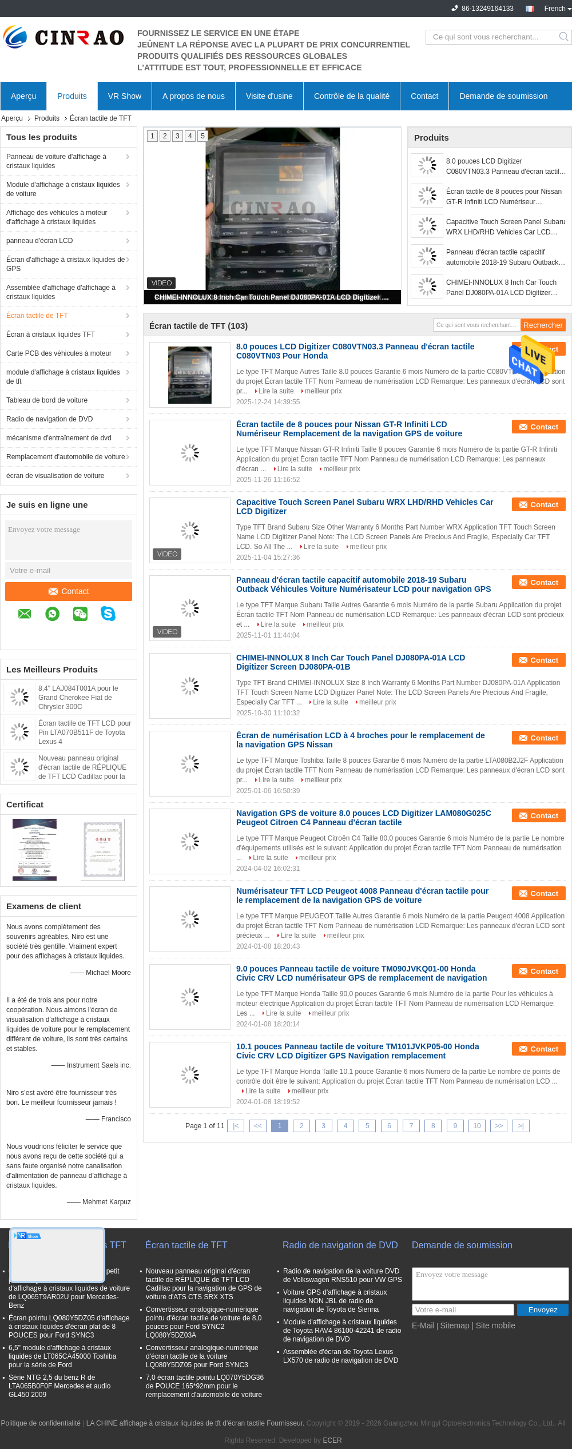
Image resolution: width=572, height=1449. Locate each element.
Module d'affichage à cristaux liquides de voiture (63, 189)
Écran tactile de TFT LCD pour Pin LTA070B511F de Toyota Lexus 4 (84, 732)
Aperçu (23, 96)
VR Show (124, 96)
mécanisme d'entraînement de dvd (59, 438)
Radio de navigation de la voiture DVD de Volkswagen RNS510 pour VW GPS (342, 1275)
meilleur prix (323, 391)
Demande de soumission (503, 96)
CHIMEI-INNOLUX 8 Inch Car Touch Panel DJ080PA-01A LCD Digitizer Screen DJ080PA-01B (273, 297)
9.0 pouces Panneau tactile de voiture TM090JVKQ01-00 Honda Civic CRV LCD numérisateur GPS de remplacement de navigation (361, 973)
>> (499, 1126)
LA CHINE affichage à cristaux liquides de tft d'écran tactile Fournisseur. (196, 1423)
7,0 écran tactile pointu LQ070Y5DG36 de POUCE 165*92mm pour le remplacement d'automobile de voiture (205, 1386)
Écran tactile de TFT (37, 316)
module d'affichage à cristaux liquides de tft (63, 376)
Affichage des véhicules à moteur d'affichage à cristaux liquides (57, 217)
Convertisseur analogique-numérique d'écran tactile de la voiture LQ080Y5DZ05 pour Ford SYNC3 (202, 1356)
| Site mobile (493, 1325)
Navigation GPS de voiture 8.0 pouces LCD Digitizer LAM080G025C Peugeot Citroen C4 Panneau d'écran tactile (363, 818)
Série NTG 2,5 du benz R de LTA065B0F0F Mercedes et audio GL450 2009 (59, 1386)
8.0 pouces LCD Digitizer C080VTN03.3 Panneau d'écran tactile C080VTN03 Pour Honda (504, 167)
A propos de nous (193, 96)
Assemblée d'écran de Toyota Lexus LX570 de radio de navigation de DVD (340, 1356)
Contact (424, 96)
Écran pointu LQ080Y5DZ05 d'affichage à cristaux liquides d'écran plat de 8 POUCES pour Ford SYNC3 (69, 1326)
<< (258, 1126)
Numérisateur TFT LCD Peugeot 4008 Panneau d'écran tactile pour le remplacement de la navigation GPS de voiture (362, 895)
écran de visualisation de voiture (55, 476)
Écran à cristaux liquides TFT (50, 335)
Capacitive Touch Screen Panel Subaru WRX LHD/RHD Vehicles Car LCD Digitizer (506, 227)
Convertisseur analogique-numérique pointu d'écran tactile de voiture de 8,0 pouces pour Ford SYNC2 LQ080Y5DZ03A (203, 1322)
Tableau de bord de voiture (47, 400)
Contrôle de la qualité (352, 96)
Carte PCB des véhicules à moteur (59, 353)
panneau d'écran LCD (39, 241)
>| (521, 1126)
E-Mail (423, 1325)
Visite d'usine (269, 96)
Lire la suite (276, 391)
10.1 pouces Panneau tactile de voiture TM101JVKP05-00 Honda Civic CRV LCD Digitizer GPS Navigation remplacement (357, 1051)
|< (236, 1126)
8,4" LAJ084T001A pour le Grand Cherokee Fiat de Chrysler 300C (78, 697)
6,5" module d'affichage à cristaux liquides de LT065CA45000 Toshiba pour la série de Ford (62, 1356)
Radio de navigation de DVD (49, 419)
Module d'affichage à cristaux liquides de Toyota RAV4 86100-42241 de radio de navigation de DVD (342, 1330)
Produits (71, 96)
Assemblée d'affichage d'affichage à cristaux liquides (61, 292)
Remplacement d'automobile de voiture (65, 457)
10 (476, 1126)
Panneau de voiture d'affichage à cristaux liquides (56, 161)
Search (565, 37)
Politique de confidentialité (40, 1423)
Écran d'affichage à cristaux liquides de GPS (65, 264)
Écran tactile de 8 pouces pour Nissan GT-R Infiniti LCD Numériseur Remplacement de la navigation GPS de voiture (504, 197)
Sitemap (454, 1325)
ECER (332, 1440)
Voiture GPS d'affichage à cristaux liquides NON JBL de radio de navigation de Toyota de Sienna (335, 1300)
